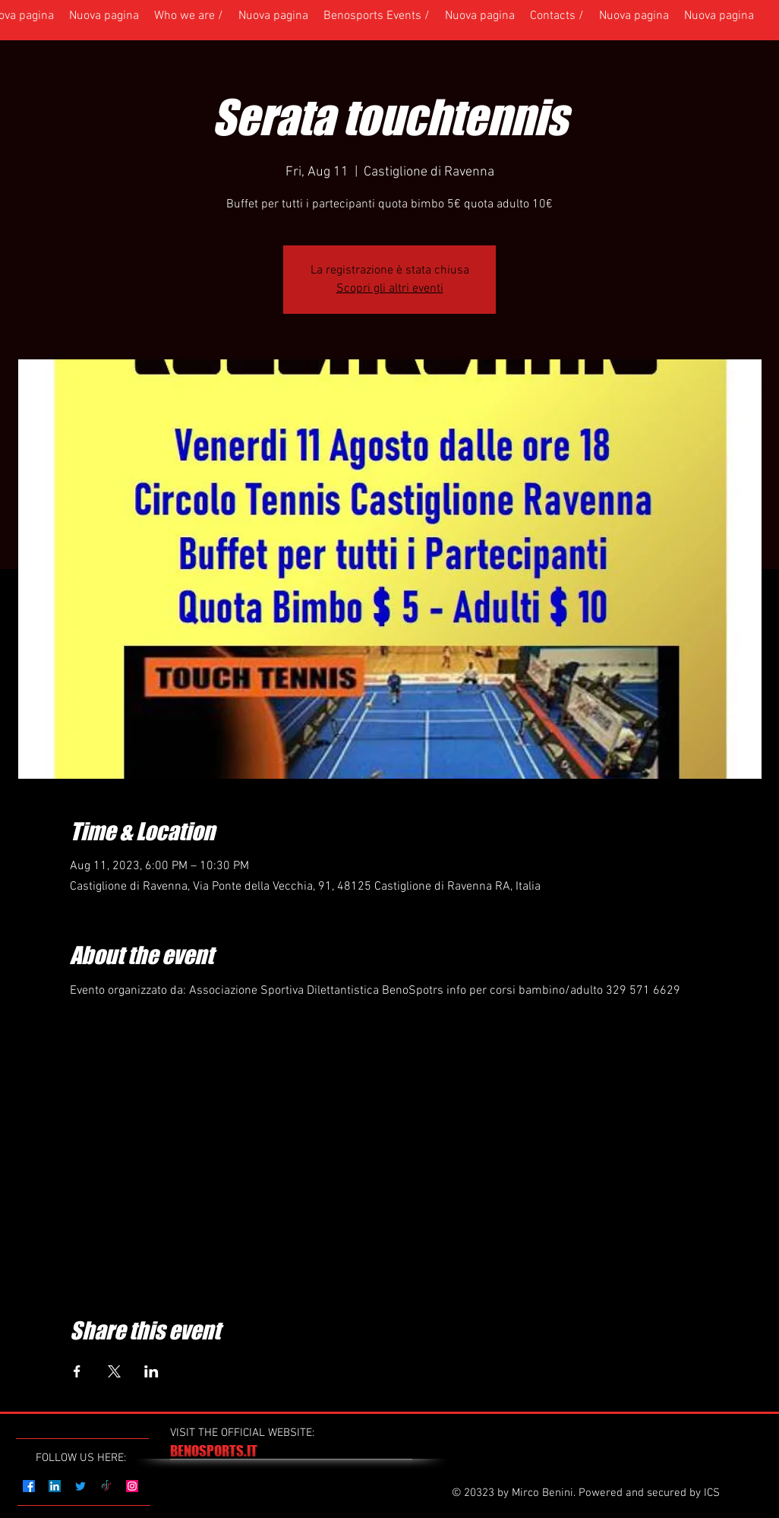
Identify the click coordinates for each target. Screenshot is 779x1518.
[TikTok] (106, 1486)
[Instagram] (132, 1486)
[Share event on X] (114, 1371)
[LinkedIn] (55, 1486)
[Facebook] (29, 1486)
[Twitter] (80, 1486)
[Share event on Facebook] (77, 1371)
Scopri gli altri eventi (389, 288)
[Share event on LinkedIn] (151, 1371)
